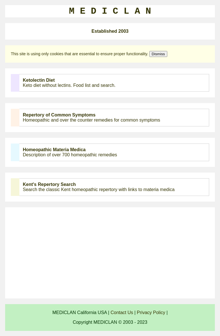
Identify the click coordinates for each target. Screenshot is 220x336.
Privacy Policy (151, 312)
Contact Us (122, 312)
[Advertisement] (110, 253)
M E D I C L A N (110, 11)
